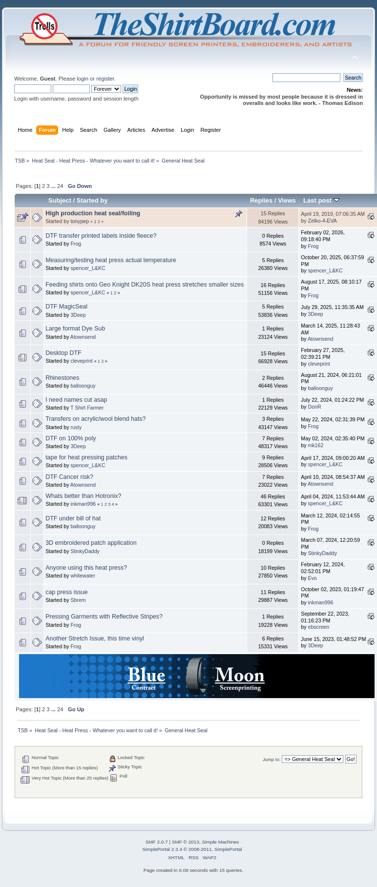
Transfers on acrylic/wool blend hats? (95, 418)
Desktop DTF (63, 353)
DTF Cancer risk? (69, 477)
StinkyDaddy (84, 551)
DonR (314, 407)
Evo (312, 578)
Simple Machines (220, 842)
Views (287, 200)
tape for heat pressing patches (86, 457)
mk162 (316, 445)
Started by (92, 200)
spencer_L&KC (87, 268)
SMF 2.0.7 (157, 842)
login (82, 79)
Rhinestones (62, 377)
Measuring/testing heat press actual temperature (110, 260)
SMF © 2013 (185, 842)
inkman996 (83, 504)
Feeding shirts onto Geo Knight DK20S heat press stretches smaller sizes (144, 284)
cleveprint (81, 361)
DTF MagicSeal (66, 306)
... (54, 186)
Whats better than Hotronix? (83, 496)
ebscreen (319, 627)
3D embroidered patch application (90, 542)
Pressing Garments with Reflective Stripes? (104, 616)
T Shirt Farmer (87, 408)
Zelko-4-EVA (322, 221)
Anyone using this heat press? (86, 567)
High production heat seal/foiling (92, 213)
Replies (261, 200)
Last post (321, 200)
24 (60, 186)
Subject (59, 200)
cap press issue (66, 592)
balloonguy (82, 386)
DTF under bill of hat (73, 518)
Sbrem (77, 600)
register (105, 79)
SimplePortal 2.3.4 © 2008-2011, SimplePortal (192, 849)
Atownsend (83, 337)
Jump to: (272, 759)
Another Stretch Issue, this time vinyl (94, 638)
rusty (76, 427)
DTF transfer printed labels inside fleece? (100, 235)
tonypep (79, 221)
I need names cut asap (76, 399)
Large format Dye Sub (75, 328)
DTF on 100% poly (70, 438)
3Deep (77, 315)
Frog (75, 244)
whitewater (82, 575)
